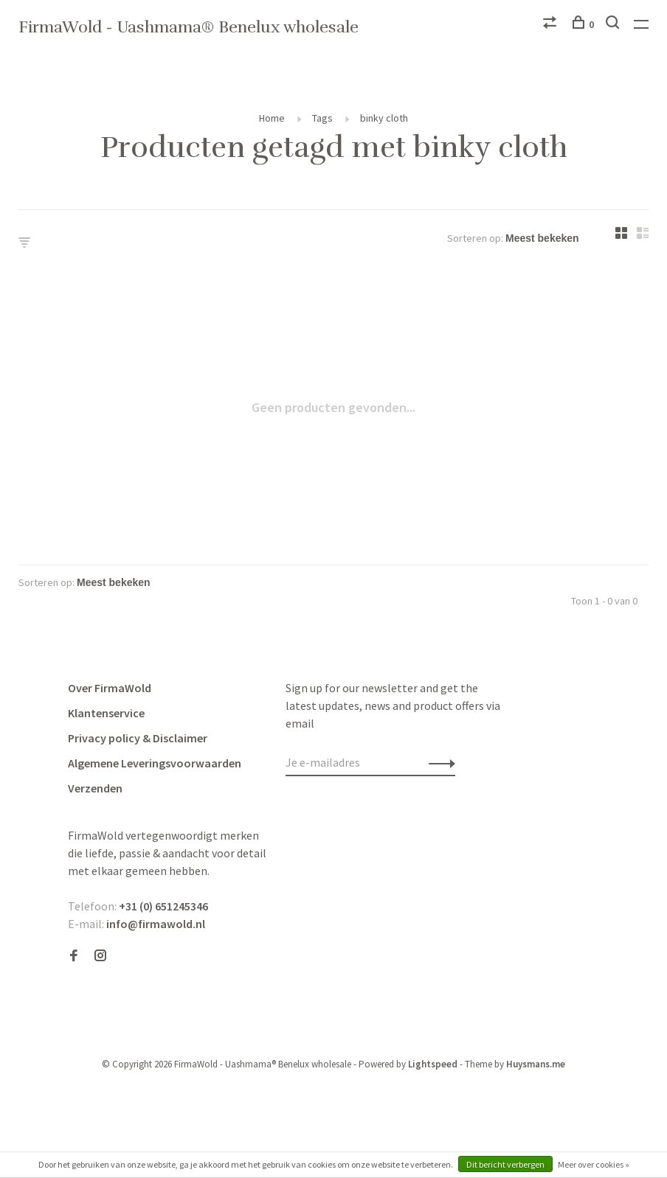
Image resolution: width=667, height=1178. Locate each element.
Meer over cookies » (593, 1164)
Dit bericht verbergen (505, 1164)
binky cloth (384, 118)
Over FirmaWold (109, 687)
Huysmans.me (535, 1064)
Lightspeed (432, 1064)
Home (272, 118)
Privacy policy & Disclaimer (137, 738)
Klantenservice (106, 712)
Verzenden (95, 788)
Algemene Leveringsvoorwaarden (154, 763)
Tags (322, 118)
